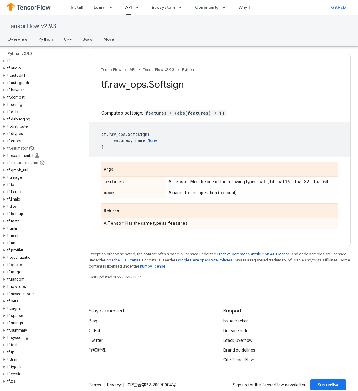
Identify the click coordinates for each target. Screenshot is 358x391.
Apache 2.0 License (123, 260)
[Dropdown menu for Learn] (112, 7)
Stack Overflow (238, 340)
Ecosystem (163, 7)
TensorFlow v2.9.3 (31, 26)
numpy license (152, 266)
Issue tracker (235, 321)
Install (77, 7)
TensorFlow (111, 69)
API (132, 69)
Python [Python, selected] (45, 39)
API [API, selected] (128, 7)
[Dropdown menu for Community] (226, 7)
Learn (99, 7)
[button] (39, 61)
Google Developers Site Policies (204, 260)
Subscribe (328, 385)
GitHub (338, 7)
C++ (68, 39)
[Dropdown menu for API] (139, 7)
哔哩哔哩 (97, 350)
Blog (93, 321)
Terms (95, 385)
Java (87, 39)
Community (207, 7)
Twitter (96, 340)
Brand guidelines (239, 350)
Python (188, 69)
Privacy (114, 385)
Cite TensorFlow (238, 359)
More (108, 39)
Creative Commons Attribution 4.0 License (253, 254)
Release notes (237, 330)
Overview (17, 39)
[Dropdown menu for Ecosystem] (182, 7)
